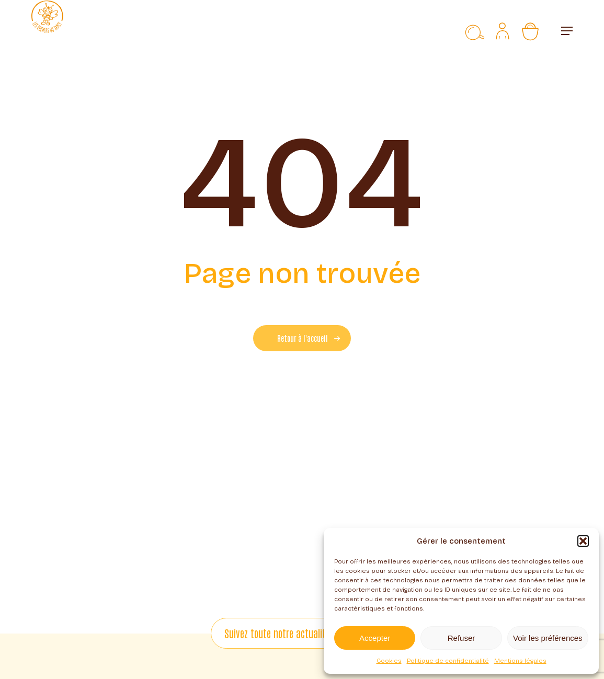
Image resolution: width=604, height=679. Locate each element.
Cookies (389, 660)
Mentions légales (520, 660)
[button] (583, 541)
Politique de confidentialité (448, 660)
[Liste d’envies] (452, 31)
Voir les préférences (548, 638)
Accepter (374, 638)
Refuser (461, 638)
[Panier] (535, 31)
